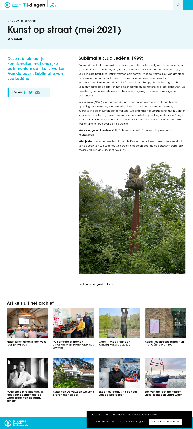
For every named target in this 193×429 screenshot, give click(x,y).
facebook (149, 5)
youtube (167, 5)
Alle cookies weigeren (133, 422)
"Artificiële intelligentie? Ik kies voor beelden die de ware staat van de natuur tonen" (25, 396)
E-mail (37, 92)
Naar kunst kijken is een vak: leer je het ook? (26, 343)
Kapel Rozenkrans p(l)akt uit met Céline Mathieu (164, 343)
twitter (161, 5)
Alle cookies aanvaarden (165, 422)
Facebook (25, 92)
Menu (188, 5)
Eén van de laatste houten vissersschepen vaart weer (163, 393)
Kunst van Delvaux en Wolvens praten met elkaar (73, 393)
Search (178, 5)
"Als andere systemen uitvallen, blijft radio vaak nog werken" (73, 345)
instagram (155, 5)
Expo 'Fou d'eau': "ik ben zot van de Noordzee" (118, 393)
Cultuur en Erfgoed (23, 21)
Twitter (31, 92)
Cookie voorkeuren (104, 422)
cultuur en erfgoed (91, 284)
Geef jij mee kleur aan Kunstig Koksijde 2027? (114, 343)
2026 (53, 4)
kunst (110, 284)
